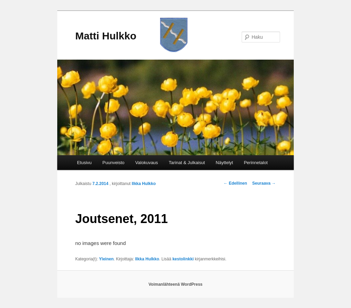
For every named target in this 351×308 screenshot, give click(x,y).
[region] (175, 107)
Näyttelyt (224, 162)
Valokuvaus (146, 162)
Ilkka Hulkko (144, 183)
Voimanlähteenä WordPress (175, 284)
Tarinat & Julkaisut (187, 162)
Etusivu (84, 162)
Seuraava (264, 183)
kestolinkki (183, 259)
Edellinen (235, 183)
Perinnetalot (255, 162)
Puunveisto (113, 162)
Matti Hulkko (105, 35)
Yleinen (106, 259)
